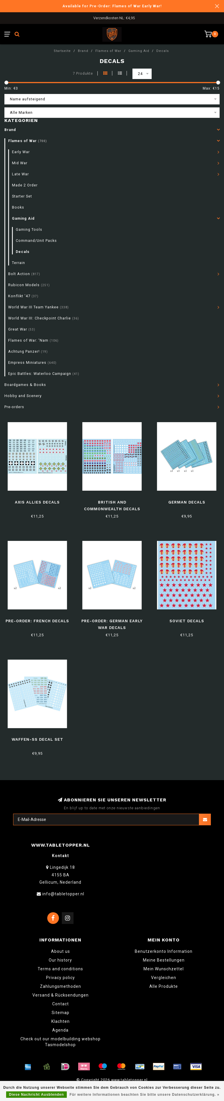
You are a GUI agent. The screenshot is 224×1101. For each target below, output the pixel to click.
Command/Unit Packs (36, 240)
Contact (60, 1004)
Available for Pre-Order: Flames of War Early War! (112, 6)
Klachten (60, 1021)
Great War (21, 329)
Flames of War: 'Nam (33, 340)
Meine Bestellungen (164, 960)
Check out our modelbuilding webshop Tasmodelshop (60, 1042)
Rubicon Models (29, 285)
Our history (60, 960)
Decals (22, 251)
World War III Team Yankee (38, 307)
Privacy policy (60, 977)
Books (18, 207)
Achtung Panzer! (28, 351)
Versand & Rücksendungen (60, 995)
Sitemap (60, 1012)
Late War (20, 174)
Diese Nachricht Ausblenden (36, 1095)
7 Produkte (83, 73)
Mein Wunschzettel (164, 969)
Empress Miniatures (32, 362)
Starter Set (22, 196)
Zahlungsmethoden (60, 986)
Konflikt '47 (23, 296)
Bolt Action (24, 274)
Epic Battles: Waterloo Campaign (43, 373)
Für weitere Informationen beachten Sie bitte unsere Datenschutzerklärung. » (144, 1095)
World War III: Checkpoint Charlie (43, 318)
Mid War (19, 163)
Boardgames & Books (25, 384)
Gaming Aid (23, 218)
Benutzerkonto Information (163, 951)
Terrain (18, 263)
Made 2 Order (25, 185)
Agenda (60, 1030)
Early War (21, 152)
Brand (10, 129)
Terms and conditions (60, 969)
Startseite (62, 51)
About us (60, 951)
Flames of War (27, 141)
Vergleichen (163, 977)
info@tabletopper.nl (63, 894)
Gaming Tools (29, 229)
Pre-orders (14, 407)
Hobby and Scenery (23, 396)
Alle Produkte (163, 986)
